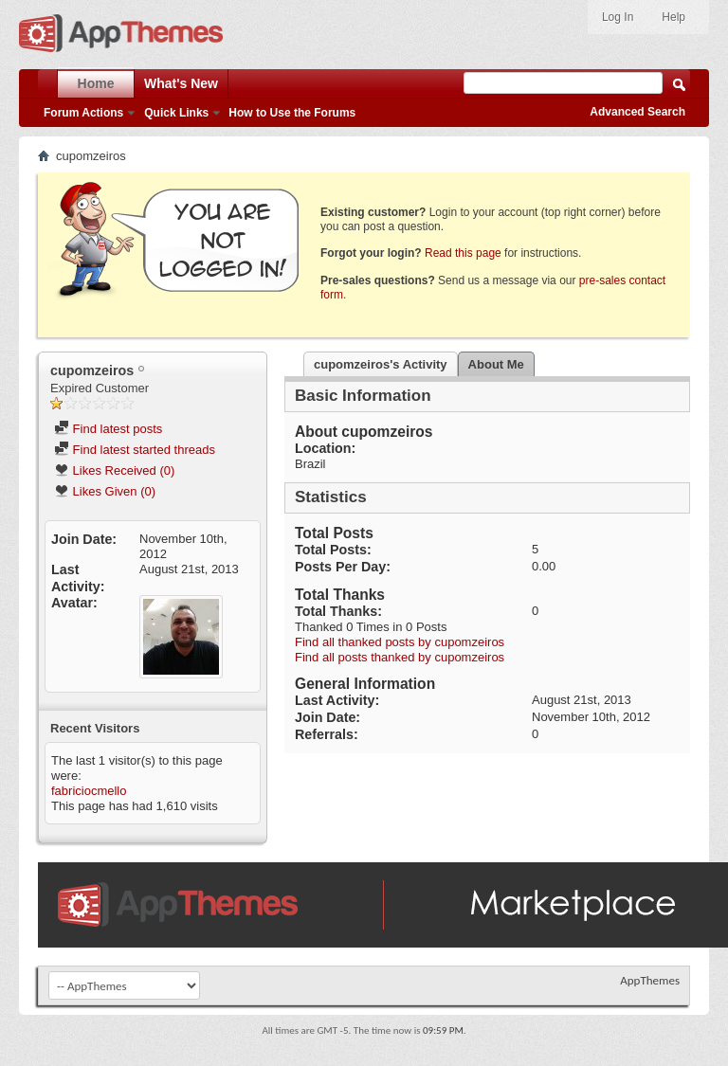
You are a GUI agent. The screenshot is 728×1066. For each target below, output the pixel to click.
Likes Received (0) (114, 470)
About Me (496, 364)
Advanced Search (637, 111)
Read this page (463, 253)
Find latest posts (108, 429)
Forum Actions (83, 112)
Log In (617, 17)
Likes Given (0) (104, 491)
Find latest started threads (134, 450)
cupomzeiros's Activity (380, 364)
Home (96, 83)
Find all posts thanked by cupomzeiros (399, 657)
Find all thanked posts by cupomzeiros (399, 642)
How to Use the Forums (291, 112)
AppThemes (650, 980)
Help (673, 17)
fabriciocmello (88, 791)
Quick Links (176, 112)
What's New (181, 83)
